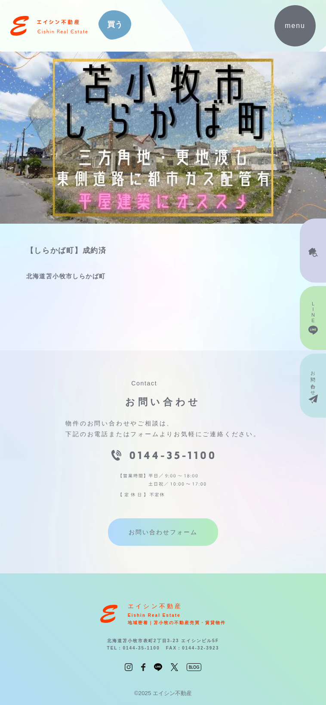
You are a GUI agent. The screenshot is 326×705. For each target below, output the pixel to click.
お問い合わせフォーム (163, 532)
